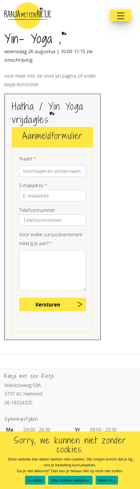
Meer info (107, 480)
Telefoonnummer (37, 210)
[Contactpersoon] (52, 171)
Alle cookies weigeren (70, 480)
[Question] (52, 270)
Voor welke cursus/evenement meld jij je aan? (50, 238)
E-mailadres (33, 185)
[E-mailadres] (52, 195)
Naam (27, 158)
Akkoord (35, 480)
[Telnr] (52, 220)
